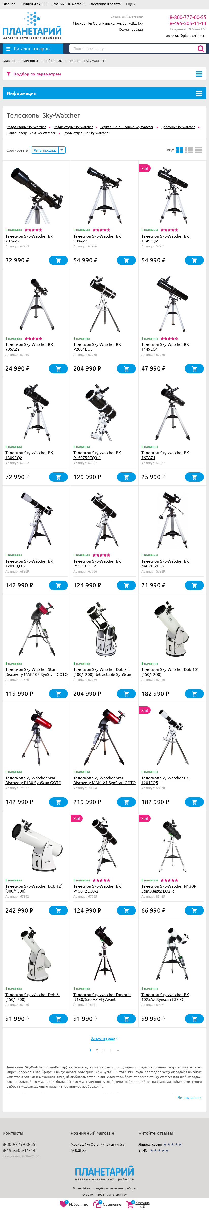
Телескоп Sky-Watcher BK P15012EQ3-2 (97, 888)
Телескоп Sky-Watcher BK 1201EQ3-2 (29, 563)
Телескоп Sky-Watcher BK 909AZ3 (97, 238)
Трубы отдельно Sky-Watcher (85, 133)
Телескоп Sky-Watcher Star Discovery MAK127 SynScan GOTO (104, 780)
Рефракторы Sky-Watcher (26, 127)
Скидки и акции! (34, 3)
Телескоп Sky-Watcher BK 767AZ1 (165, 455)
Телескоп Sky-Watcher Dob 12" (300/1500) (34, 888)
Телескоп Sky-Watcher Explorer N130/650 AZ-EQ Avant (102, 997)
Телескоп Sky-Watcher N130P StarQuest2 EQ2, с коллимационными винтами (168, 890)
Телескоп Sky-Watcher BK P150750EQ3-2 (97, 455)
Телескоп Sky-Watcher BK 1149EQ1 (165, 346)
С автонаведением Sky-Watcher (31, 133)
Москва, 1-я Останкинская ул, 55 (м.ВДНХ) (108, 23)
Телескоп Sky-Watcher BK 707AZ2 (29, 238)
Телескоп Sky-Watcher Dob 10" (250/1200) (170, 672)
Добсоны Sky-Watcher (178, 127)
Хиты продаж (45, 150)
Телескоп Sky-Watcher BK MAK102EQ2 (165, 563)
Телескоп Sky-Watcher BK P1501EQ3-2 (97, 563)
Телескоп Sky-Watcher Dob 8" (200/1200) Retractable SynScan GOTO (102, 674)
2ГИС (142, 1150)
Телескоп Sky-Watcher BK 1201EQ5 (165, 780)
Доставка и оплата (106, 3)
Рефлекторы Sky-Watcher (73, 127)
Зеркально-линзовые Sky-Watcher (126, 127)
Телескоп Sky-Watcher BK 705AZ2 (29, 346)
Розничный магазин (69, 3)
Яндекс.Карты (150, 1144)
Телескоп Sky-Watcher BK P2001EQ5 (97, 346)
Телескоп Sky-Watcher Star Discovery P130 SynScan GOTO (33, 780)
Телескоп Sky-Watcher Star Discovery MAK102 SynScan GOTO (36, 672)
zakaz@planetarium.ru (188, 35)
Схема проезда (131, 29)
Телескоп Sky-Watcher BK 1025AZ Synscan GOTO (165, 997)
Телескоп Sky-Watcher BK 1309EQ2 (29, 455)
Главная (9, 3)
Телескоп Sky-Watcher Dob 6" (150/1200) (32, 997)
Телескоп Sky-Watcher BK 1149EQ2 (165, 238)
